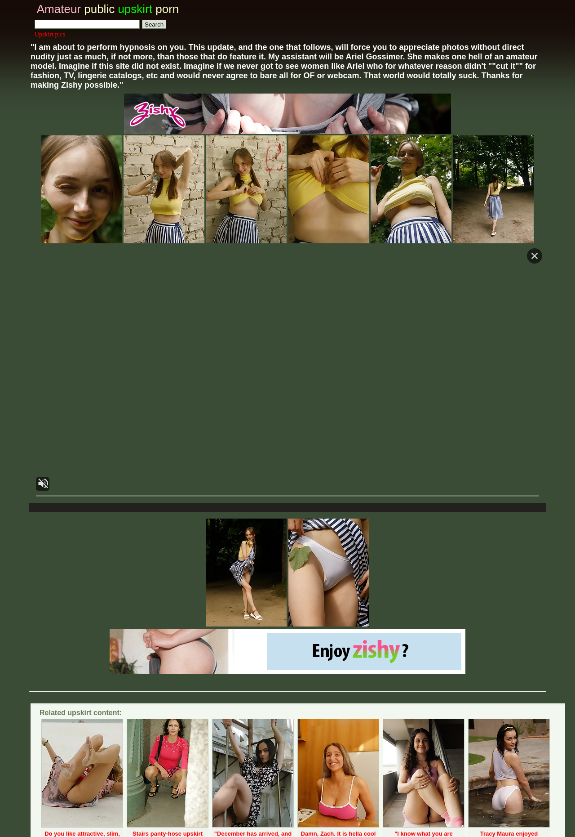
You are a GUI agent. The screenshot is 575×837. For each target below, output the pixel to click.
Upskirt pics (50, 34)
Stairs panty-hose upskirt (168, 833)
